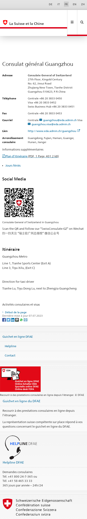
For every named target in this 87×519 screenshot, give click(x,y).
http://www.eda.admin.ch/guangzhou (54, 115)
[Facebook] (4, 304)
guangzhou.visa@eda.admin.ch (51, 109)
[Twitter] (9, 304)
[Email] (25, 304)
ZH (83, 4)
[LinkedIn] (13, 304)
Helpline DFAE (13, 447)
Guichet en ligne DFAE (17, 321)
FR (66, 4)
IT (58, 4)
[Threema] (17, 304)
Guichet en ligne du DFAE (21, 386)
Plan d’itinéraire (32, 141)
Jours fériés (13, 150)
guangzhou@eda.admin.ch (60, 104)
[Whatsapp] (21, 304)
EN (74, 4)
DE (50, 4)
